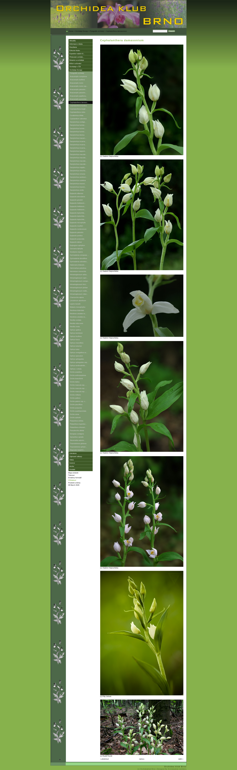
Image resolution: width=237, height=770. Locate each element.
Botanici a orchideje (77, 60)
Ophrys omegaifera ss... (79, 352)
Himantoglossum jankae (79, 287)
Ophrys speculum (76, 356)
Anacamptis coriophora (78, 76)
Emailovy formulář (75, 478)
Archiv (72, 466)
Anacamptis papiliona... (78, 96)
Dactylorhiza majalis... (78, 167)
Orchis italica (75, 382)
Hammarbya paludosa (78, 268)
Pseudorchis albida (77, 430)
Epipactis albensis (76, 193)
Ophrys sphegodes (77, 359)
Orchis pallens (75, 398)
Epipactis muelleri (76, 226)
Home (71, 31)
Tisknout (71, 475)
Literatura (73, 453)
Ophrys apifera (75, 330)
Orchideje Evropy (81, 31)
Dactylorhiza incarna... (78, 141)
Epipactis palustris (76, 232)
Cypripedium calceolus (78, 119)
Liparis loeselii (75, 304)
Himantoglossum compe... (79, 281)
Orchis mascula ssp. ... (78, 385)
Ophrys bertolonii (76, 333)
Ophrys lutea (74, 349)
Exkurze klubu (75, 50)
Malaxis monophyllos (77, 307)
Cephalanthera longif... (78, 109)
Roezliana (73, 47)
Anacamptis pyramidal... (79, 99)
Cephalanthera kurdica (78, 106)
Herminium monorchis (78, 271)
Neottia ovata (75, 326)
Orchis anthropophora (78, 375)
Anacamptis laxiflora (77, 80)
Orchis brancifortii (76, 378)
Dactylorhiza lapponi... (78, 151)
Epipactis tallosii (76, 242)
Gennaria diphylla (76, 248)
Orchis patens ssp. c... (78, 401)
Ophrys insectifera (76, 343)
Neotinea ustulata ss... (78, 313)
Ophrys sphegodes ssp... (79, 362)
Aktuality (73, 41)
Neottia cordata (75, 320)
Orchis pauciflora (76, 404)
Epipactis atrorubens (77, 196)
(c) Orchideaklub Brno (147, 769)
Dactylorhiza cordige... (78, 122)
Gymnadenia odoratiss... (79, 261)
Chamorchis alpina (77, 297)
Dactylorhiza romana (77, 174)
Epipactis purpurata (77, 239)
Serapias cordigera (77, 434)
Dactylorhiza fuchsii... (78, 125)
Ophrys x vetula (75, 369)
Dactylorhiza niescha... (78, 170)
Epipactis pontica (76, 235)
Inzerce (72, 463)
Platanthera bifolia (76, 421)
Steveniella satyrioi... (77, 440)
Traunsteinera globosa (78, 443)
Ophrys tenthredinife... (78, 365)
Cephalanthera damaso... (79, 102)
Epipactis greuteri (76, 200)
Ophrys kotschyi (76, 346)
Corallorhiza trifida (76, 115)
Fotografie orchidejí (97, 31)
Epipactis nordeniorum (78, 229)
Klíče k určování (75, 63)
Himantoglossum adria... (79, 274)
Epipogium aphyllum (77, 245)
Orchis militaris (75, 395)
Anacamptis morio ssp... (79, 86)
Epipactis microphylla (78, 222)
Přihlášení (72, 480)
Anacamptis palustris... (78, 89)
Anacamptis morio (76, 83)
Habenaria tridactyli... (78, 265)
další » (180, 759)
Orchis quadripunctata (78, 411)
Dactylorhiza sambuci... (78, 177)
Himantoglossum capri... (79, 278)
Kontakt (72, 469)
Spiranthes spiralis (77, 437)
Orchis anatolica (76, 372)
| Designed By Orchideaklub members (171, 769)
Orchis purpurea (76, 408)
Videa (72, 460)
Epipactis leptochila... (78, 213)
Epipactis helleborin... (78, 203)
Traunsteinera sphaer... (78, 447)
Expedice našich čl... (77, 54)
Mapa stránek (73, 473)
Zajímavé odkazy (76, 456)
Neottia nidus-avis (76, 323)
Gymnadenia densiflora (78, 258)
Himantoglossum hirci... (78, 284)
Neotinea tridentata (77, 310)
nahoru (141, 759)
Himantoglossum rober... (79, 294)
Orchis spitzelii (75, 417)
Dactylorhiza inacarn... (78, 138)
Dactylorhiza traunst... (78, 183)
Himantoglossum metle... (79, 291)
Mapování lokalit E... (77, 450)
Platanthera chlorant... (78, 427)
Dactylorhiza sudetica (78, 180)
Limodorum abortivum (78, 300)
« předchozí (104, 759)
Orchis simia (74, 414)
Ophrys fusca (75, 339)
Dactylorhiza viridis (77, 190)
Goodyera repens (76, 252)
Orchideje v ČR (75, 67)
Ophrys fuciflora (76, 336)
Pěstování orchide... (77, 57)
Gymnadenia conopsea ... (79, 255)
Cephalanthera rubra (77, 112)
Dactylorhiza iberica (77, 135)
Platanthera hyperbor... (78, 424)
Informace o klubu (76, 44)
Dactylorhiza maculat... (78, 154)
